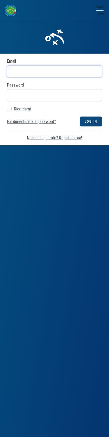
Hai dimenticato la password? (31, 121)
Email (11, 61)
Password (15, 85)
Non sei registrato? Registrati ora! (54, 137)
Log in (91, 121)
